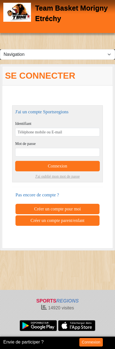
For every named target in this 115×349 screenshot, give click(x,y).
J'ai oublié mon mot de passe (57, 176)
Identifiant (23, 124)
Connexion (91, 342)
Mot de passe (25, 144)
